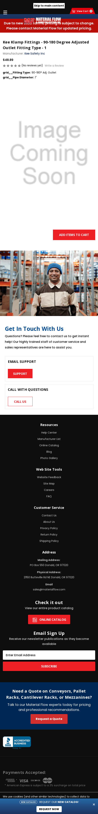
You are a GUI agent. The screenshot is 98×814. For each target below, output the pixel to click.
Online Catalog (49, 445)
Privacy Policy (49, 528)
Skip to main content (49, 5)
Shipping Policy (49, 541)
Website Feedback (49, 477)
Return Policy (49, 534)
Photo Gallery (49, 458)
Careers (49, 490)
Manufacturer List (49, 439)
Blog (49, 452)
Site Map (49, 483)
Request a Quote (49, 719)
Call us (20, 402)
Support (20, 374)
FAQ (49, 496)
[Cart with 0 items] (82, 11)
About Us (49, 522)
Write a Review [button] (54, 65)
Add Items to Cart (74, 235)
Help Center (49, 432)
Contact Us (49, 515)
